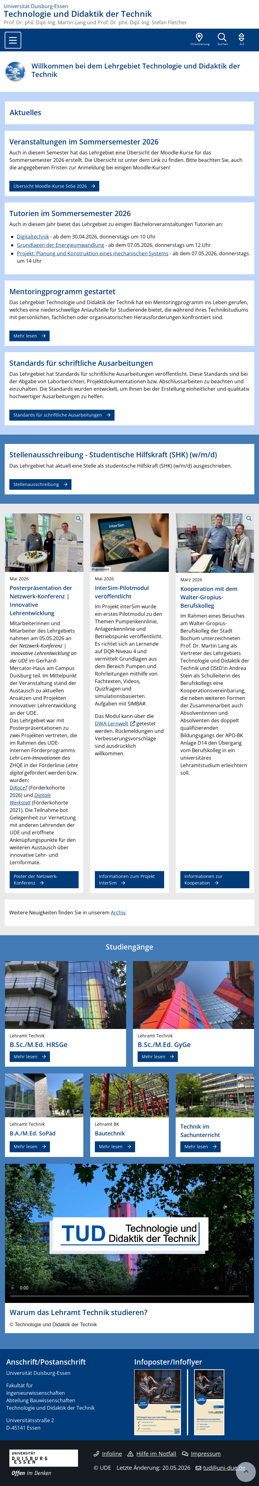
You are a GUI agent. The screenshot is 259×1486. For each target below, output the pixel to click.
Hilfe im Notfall (151, 1453)
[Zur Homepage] (129, 6)
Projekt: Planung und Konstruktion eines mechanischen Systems (93, 253)
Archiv (118, 912)
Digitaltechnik (33, 236)
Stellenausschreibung (36, 484)
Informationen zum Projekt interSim (127, 879)
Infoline (108, 1453)
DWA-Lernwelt (111, 723)
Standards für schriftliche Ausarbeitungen (57, 415)
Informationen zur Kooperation (203, 879)
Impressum (201, 1453)
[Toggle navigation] (13, 40)
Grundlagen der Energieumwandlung (60, 245)
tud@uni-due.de (224, 1467)
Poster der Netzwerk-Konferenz (36, 879)
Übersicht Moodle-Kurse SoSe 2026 (50, 186)
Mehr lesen (25, 336)
